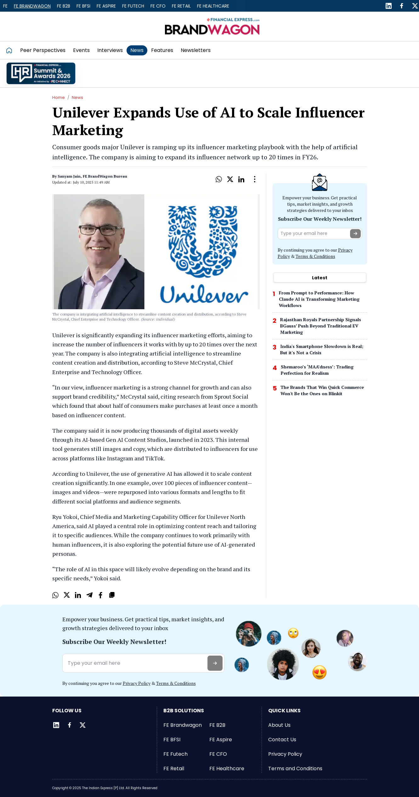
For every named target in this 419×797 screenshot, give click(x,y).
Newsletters (196, 50)
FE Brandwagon (32, 6)
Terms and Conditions (295, 768)
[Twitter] (415, 6)
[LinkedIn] (388, 6)
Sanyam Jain (69, 176)
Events (81, 50)
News (137, 50)
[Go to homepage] (11, 50)
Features (162, 50)
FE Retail (181, 6)
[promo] (41, 73)
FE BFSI (83, 6)
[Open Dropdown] (255, 179)
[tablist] (320, 277)
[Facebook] (402, 6)
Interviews (110, 50)
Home (58, 97)
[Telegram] (89, 595)
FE (5, 6)
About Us (279, 725)
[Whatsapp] (219, 179)
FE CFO (158, 6)
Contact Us (282, 739)
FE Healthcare (213, 6)
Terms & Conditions (315, 256)
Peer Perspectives (42, 50)
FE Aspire (106, 6)
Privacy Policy (136, 683)
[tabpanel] (320, 345)
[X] (230, 179)
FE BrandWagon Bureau (105, 176)
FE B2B (63, 6)
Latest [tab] (319, 278)
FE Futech (133, 6)
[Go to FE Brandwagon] (212, 26)
